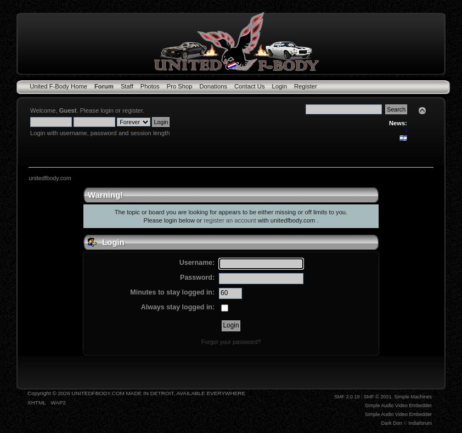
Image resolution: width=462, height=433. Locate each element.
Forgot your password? (231, 341)
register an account (230, 220)
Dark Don (391, 423)
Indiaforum (420, 423)
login (107, 110)
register (132, 110)
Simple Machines (413, 396)
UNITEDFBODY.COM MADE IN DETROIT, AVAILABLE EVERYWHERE (159, 393)
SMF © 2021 (378, 396)
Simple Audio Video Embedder (398, 405)
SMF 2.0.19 (347, 396)
